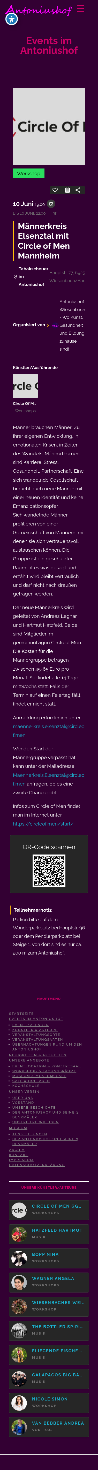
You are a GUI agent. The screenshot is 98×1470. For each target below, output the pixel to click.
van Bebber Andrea (58, 1423)
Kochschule (26, 1086)
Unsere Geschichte (34, 1107)
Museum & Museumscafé (39, 1076)
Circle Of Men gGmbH (33, 403)
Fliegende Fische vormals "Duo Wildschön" (58, 1350)
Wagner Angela (53, 1278)
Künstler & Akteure (35, 1030)
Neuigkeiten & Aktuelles (37, 1055)
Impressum (21, 1160)
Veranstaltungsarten (37, 1039)
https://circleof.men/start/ (43, 824)
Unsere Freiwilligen (35, 1122)
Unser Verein (24, 1092)
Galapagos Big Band (58, 1375)
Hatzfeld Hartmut (57, 1230)
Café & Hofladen (31, 1081)
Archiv (17, 1150)
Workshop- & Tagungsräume (44, 1071)
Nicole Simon (50, 1399)
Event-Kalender (30, 1025)
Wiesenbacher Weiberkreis (58, 1302)
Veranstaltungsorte (36, 1035)
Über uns (22, 1098)
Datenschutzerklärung (37, 1165)
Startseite (21, 1014)
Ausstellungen (29, 1134)
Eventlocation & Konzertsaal (46, 1066)
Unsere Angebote (29, 1060)
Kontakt (18, 1155)
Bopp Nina (45, 1254)
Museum (18, 1128)
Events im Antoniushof (36, 1019)
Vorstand (23, 1103)
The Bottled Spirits (58, 1326)
